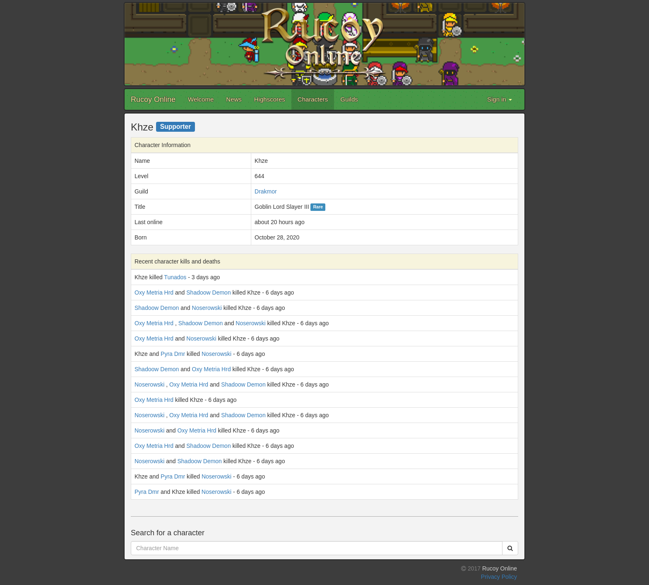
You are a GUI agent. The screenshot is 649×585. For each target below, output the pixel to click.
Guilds (349, 99)
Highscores (269, 99)
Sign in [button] (499, 99)
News (234, 99)
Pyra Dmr (173, 354)
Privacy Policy (499, 576)
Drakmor (266, 191)
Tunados (175, 277)
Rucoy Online (153, 99)
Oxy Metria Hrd (154, 292)
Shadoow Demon (208, 292)
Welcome (201, 99)
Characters (313, 99)
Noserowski (207, 308)
